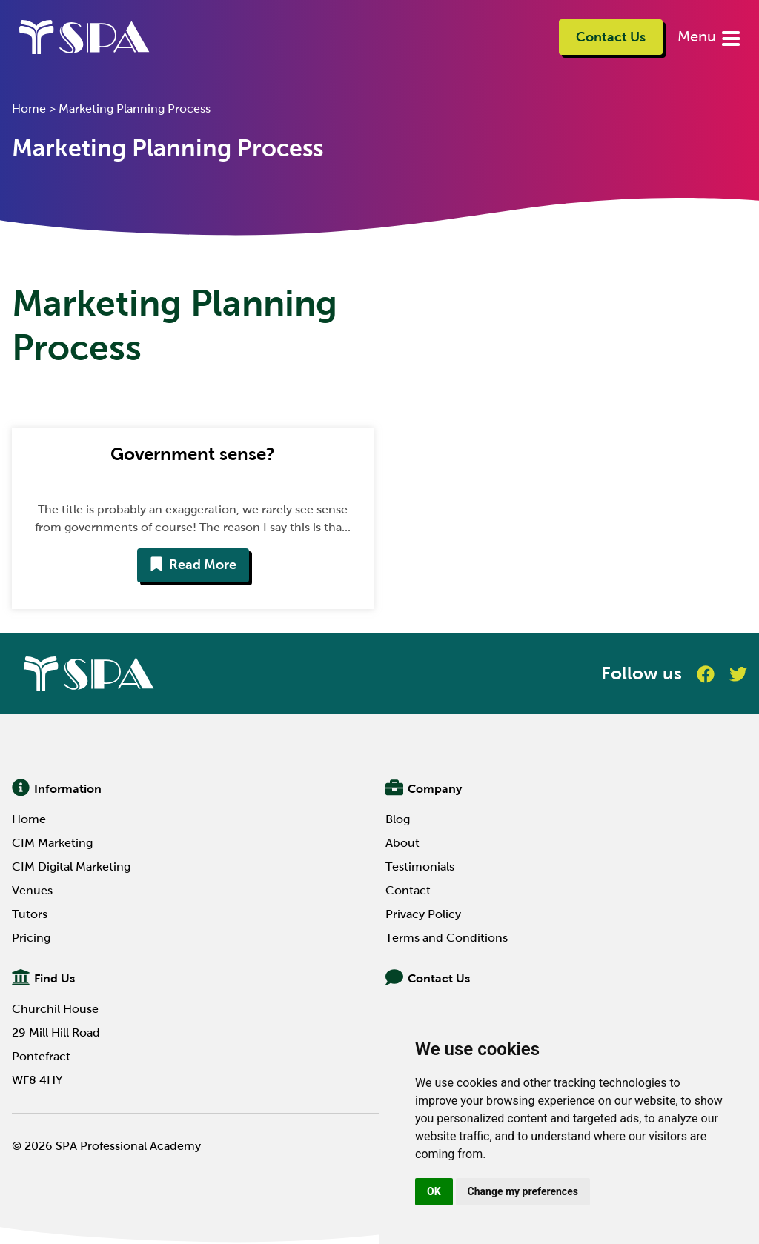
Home (29, 108)
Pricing (31, 937)
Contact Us (611, 37)
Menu (698, 36)
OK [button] (434, 1191)
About (402, 842)
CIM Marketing (52, 842)
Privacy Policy (423, 914)
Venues (32, 890)
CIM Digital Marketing (71, 866)
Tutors (29, 914)
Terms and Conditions (446, 937)
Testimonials (419, 866)
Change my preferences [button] (523, 1191)
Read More (193, 564)
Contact (408, 890)
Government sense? (192, 454)
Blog (397, 819)
